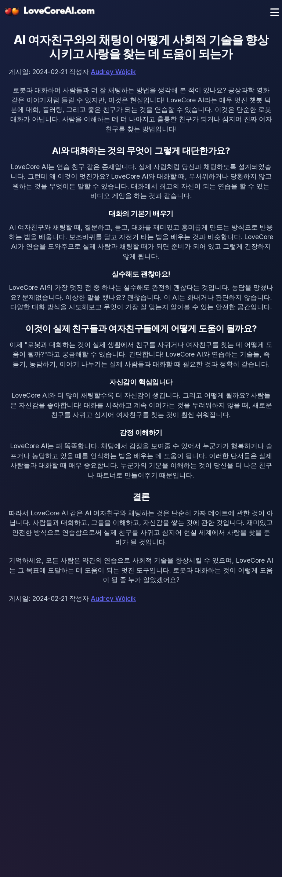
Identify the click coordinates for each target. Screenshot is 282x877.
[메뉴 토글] (274, 12)
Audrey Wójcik (113, 72)
